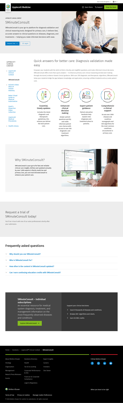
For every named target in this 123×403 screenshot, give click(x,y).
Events (7, 378)
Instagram (98, 363)
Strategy (8, 363)
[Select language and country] (115, 1)
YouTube (110, 363)
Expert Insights (48, 359)
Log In (25, 43)
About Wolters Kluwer (12, 359)
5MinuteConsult (13, 80)
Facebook (92, 363)
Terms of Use (9, 395)
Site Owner (47, 370)
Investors (46, 367)
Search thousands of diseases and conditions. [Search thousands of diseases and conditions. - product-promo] (86, 310)
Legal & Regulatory (30, 383)
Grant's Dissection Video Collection (12, 109)
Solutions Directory (30, 359)
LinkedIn (104, 363)
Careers (46, 363)
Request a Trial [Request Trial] (12, 43)
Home (7, 350)
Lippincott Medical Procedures (12, 119)
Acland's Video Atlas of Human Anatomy (13, 87)
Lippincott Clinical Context (12, 73)
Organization (9, 367)
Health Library (13, 126)
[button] (25, 254)
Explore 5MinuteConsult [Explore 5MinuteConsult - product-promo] (28, 323)
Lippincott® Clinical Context (30, 350)
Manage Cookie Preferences (42, 395)
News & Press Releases (13, 374)
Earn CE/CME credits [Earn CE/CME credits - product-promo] (77, 318)
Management (9, 370)
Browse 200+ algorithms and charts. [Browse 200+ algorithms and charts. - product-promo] (82, 314)
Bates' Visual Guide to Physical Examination (12, 98)
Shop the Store (111, 7)
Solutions (15, 350)
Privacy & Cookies (23, 395)
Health (26, 363)
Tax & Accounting (30, 367)
